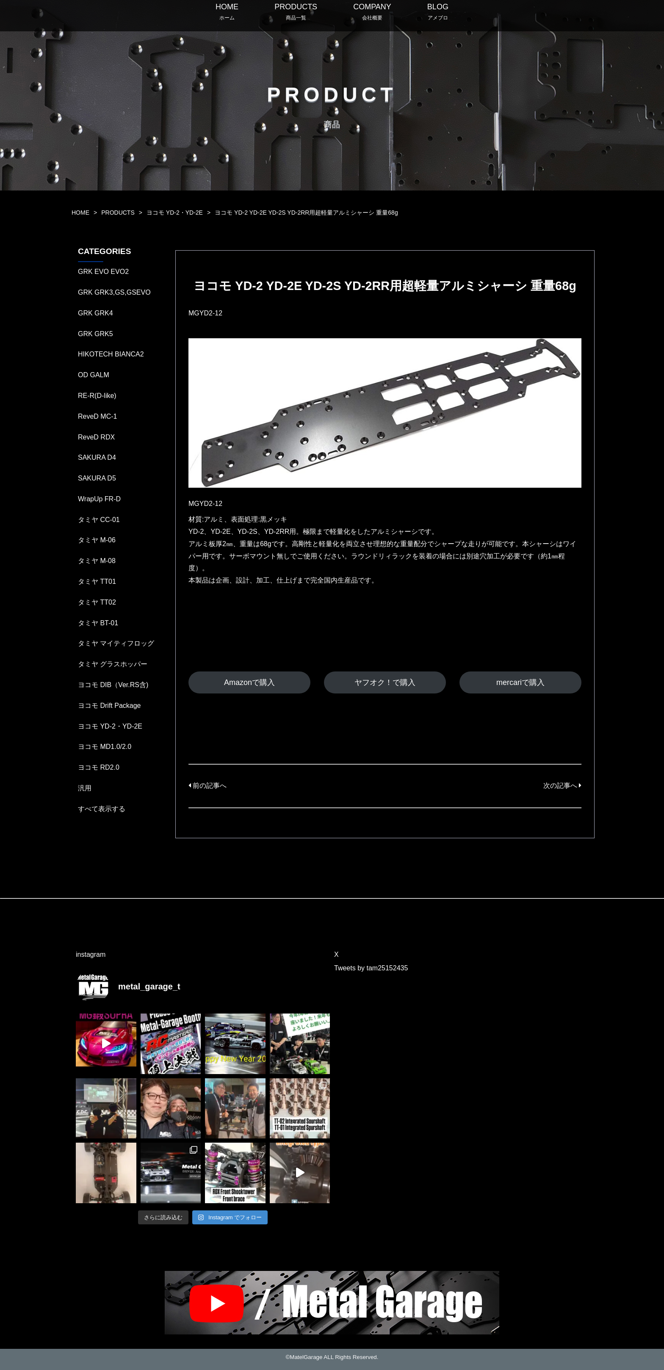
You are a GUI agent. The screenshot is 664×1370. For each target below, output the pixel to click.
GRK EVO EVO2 (103, 271)
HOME (80, 212)
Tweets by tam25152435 (371, 968)
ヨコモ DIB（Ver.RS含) (113, 684)
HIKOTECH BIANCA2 (111, 354)
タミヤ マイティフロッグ (116, 643)
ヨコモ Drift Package (109, 705)
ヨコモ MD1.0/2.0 (104, 746)
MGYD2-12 (205, 313)
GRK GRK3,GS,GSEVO (114, 292)
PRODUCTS (118, 212)
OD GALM (93, 374)
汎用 (84, 788)
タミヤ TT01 (97, 581)
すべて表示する (101, 808)
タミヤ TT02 (97, 602)
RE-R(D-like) (97, 395)
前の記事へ (207, 785)
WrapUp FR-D (99, 499)
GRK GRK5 (95, 333)
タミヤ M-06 (97, 540)
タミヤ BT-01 (98, 623)
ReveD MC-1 (97, 416)
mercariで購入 (520, 682)
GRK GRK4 (95, 313)
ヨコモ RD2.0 (98, 767)
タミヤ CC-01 (99, 519)
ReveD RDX (96, 437)
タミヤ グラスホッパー (112, 664)
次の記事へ (562, 785)
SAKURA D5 (97, 478)
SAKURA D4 (97, 457)
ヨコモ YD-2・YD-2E (175, 212)
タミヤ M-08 (97, 560)
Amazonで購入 (249, 682)
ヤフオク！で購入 (384, 682)
